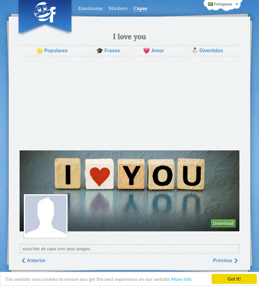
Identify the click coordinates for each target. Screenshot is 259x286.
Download (223, 223)
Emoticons (90, 8)
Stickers (118, 8)
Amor (153, 50)
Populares (52, 50)
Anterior (33, 260)
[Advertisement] (129, 103)
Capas (140, 8)
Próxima (225, 260)
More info (181, 279)
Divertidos (207, 50)
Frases (108, 50)
